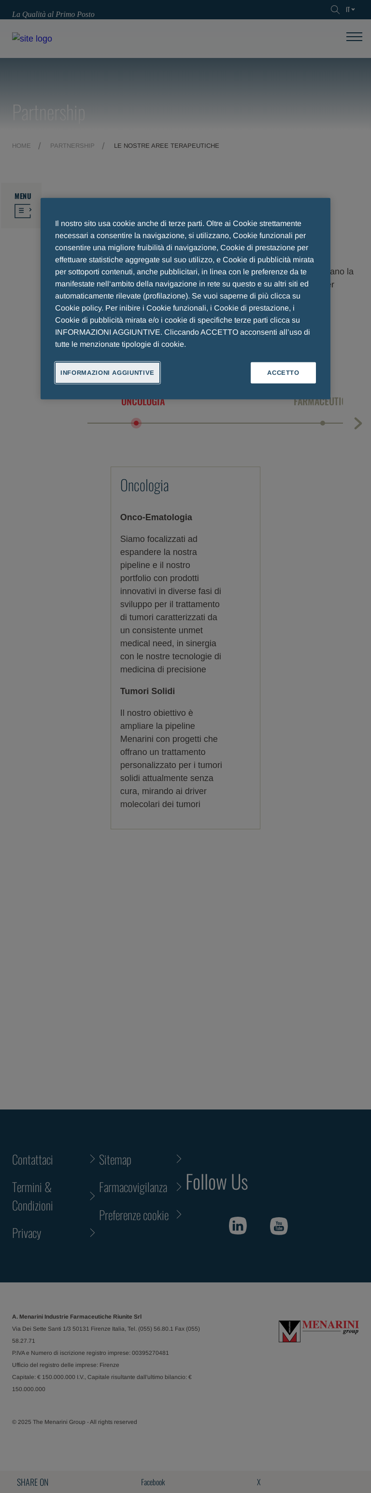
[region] (185, 298)
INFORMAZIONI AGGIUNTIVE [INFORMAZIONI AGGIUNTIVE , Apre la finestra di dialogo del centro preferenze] (107, 372)
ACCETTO (283, 372)
